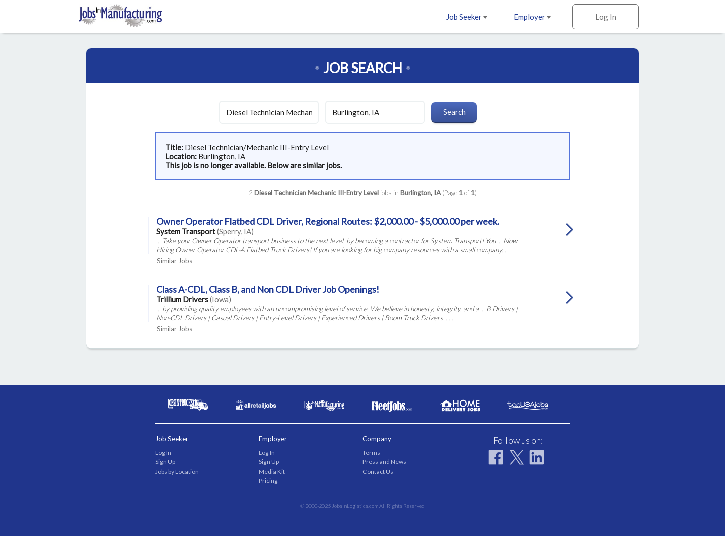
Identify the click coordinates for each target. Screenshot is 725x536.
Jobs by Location (177, 471)
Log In (605, 16)
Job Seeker (466, 16)
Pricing (268, 480)
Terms (371, 452)
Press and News (384, 461)
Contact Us (377, 471)
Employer (532, 16)
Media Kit (272, 471)
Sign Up (165, 461)
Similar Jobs (174, 261)
